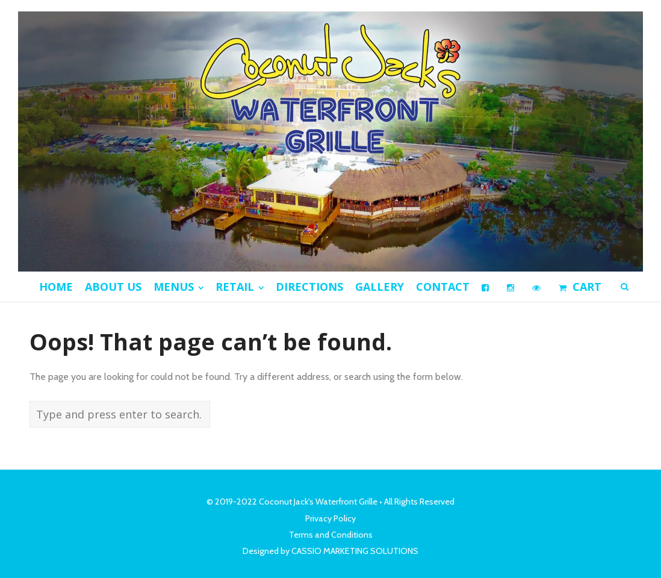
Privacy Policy (330, 518)
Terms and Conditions (331, 534)
